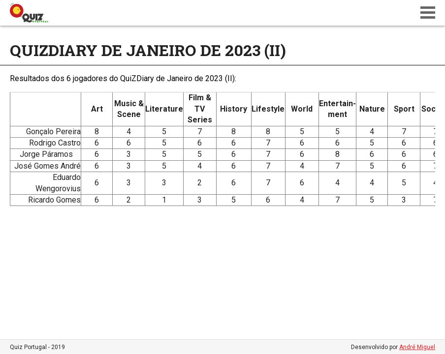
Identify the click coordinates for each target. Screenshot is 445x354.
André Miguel (417, 347)
